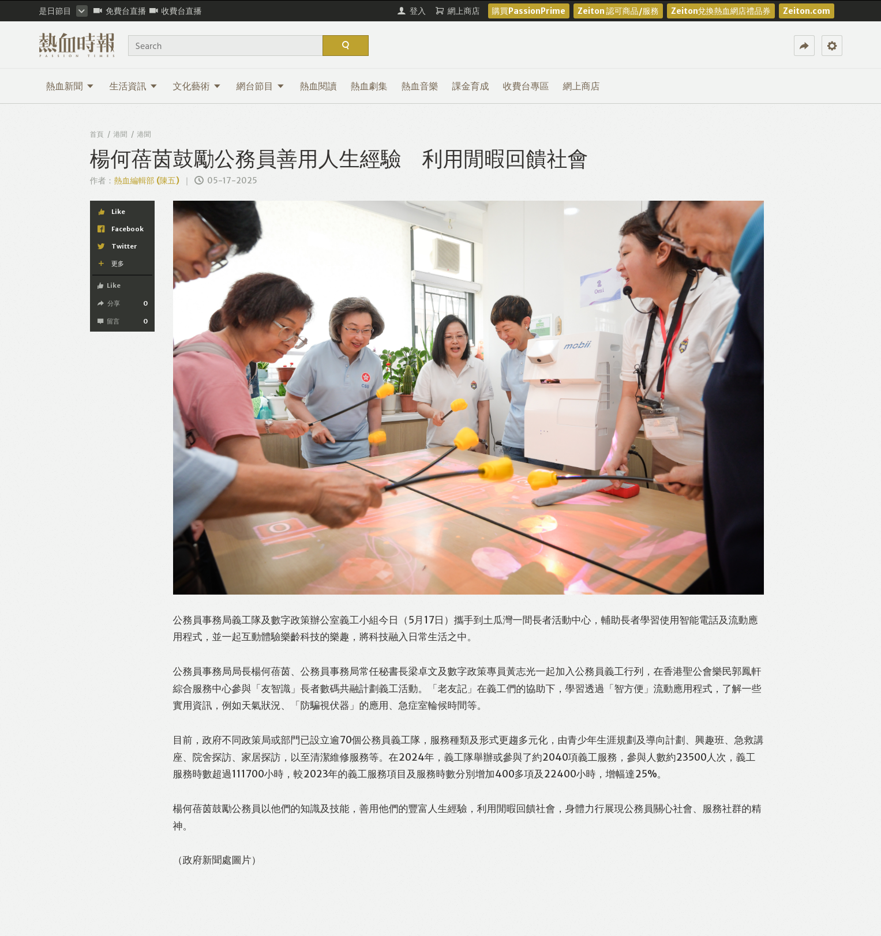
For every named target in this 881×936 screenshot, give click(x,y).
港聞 (121, 134)
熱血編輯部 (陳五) (146, 180)
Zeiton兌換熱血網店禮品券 (721, 11)
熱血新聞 (70, 86)
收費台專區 (526, 86)
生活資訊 (134, 86)
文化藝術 (197, 86)
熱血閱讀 (318, 86)
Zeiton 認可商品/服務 (618, 11)
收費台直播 (175, 11)
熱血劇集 (369, 86)
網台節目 (260, 86)
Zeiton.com (806, 11)
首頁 (97, 134)
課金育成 (470, 86)
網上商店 (581, 86)
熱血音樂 (420, 86)
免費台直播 (119, 11)
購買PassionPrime (528, 11)
